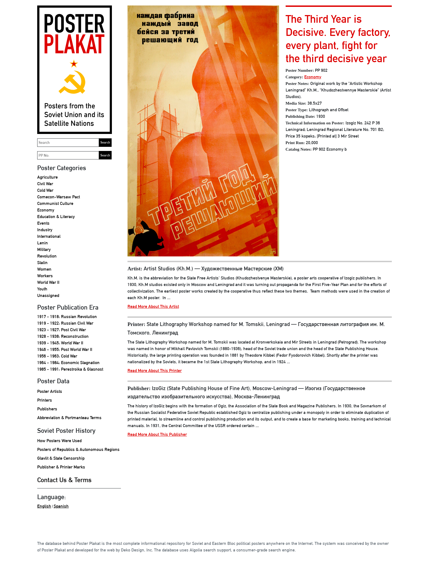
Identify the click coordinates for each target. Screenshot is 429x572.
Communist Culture (55, 203)
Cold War (45, 190)
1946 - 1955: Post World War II (64, 349)
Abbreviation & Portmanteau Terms (69, 417)
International (48, 236)
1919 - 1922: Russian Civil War (65, 323)
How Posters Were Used (59, 440)
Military (44, 249)
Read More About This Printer (154, 370)
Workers (45, 275)
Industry (44, 229)
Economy (45, 210)
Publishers (47, 408)
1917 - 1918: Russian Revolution (67, 316)
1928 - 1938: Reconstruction (63, 336)
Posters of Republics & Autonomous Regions (78, 449)
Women (44, 269)
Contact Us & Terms (64, 480)
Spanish (61, 506)
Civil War (45, 183)
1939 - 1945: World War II (60, 342)
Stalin (42, 262)
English (44, 506)
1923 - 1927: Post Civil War (61, 329)
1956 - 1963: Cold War (57, 356)
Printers (44, 400)
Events (43, 223)
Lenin (42, 242)
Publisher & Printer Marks (61, 467)
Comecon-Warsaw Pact (58, 196)
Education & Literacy (56, 216)
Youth (42, 288)
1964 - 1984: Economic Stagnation (68, 362)
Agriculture (47, 177)
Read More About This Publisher (157, 434)
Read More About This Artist (153, 306)
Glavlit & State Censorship (61, 458)
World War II (48, 282)
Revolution (47, 256)
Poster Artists (49, 391)
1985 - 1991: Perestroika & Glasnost (70, 369)
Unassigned (48, 295)
